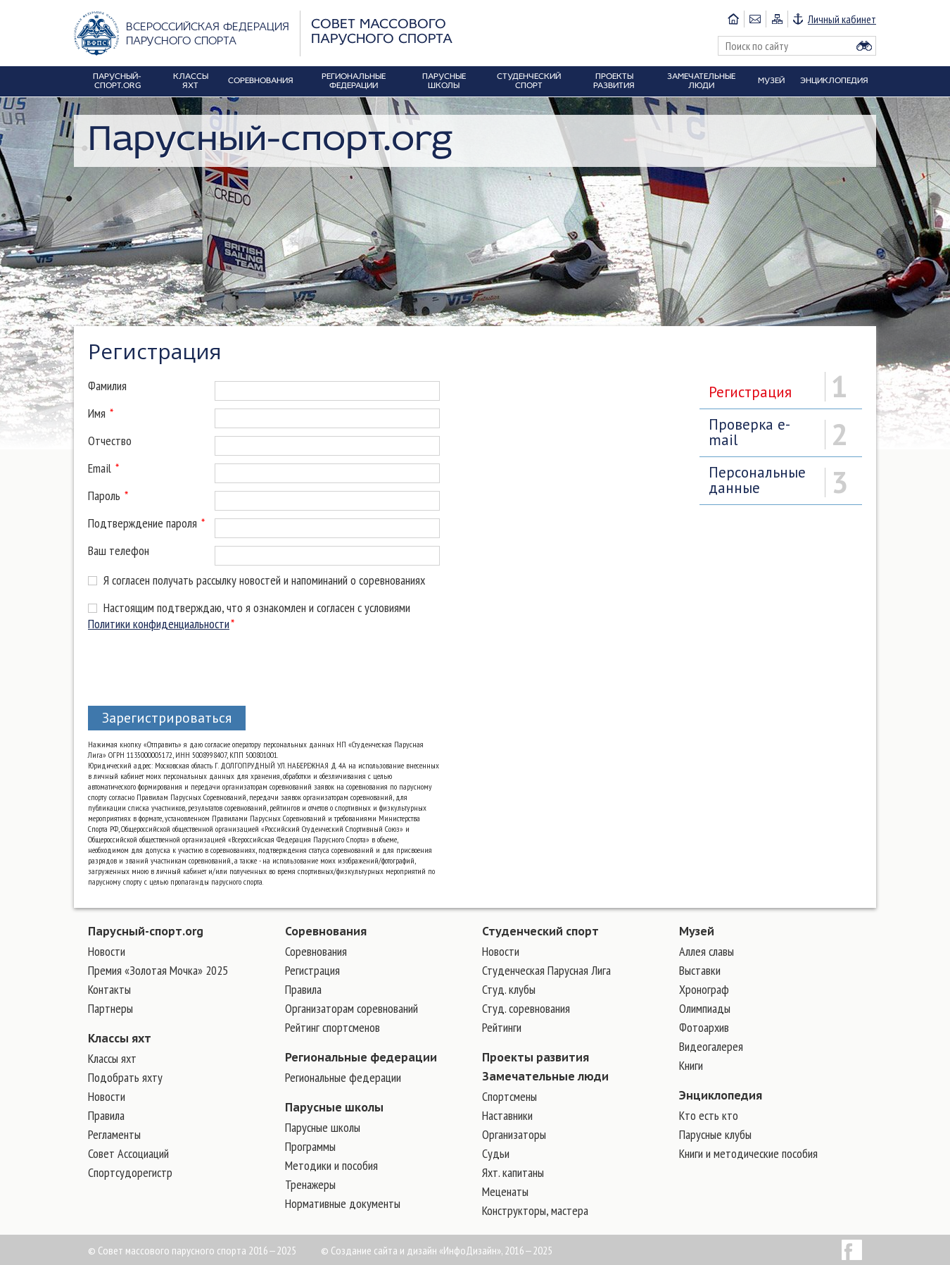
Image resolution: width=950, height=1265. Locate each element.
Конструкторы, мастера (535, 1210)
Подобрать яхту (125, 1077)
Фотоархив (704, 1027)
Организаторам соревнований (351, 1008)
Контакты (109, 989)
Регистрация (750, 391)
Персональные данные (757, 480)
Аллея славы (706, 951)
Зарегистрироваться (167, 718)
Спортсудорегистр (130, 1172)
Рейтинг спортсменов (332, 1027)
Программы (310, 1146)
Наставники (507, 1115)
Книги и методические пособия (748, 1153)
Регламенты (114, 1134)
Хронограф (704, 989)
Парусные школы (334, 1107)
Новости (106, 951)
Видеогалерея (711, 1046)
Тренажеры (310, 1184)
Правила (106, 1115)
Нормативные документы (342, 1203)
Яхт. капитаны (513, 1172)
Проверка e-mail (749, 432)
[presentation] (195, 665)
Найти (864, 46)
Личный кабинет (842, 19)
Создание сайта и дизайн (384, 1250)
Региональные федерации (361, 1057)
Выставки (700, 970)
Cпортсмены (509, 1096)
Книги (691, 1065)
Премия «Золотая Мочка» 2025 (158, 970)
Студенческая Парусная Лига (546, 970)
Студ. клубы (509, 989)
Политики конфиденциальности (158, 624)
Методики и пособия (331, 1165)
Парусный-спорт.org (145, 931)
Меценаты (505, 1191)
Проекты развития (535, 1057)
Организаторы (514, 1134)
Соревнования (326, 931)
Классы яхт (119, 1038)
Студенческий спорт (540, 931)
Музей (696, 931)
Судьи (495, 1153)
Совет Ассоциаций (128, 1153)
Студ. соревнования (526, 1008)
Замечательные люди (545, 1076)
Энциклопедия (720, 1095)
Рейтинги (501, 1027)
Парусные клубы (715, 1134)
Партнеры (110, 1008)
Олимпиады (704, 1008)
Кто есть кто (708, 1115)
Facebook (852, 1250)
